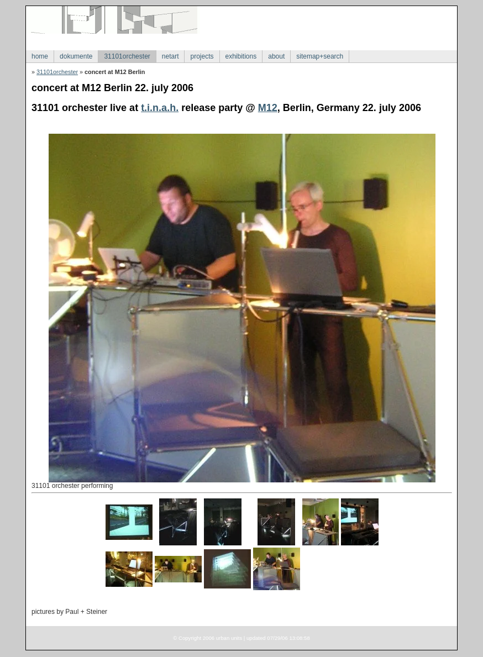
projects (201, 56)
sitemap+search (319, 56)
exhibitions (241, 56)
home (40, 56)
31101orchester (127, 56)
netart (170, 56)
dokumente (76, 56)
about (276, 56)
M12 (267, 107)
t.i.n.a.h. (160, 107)
